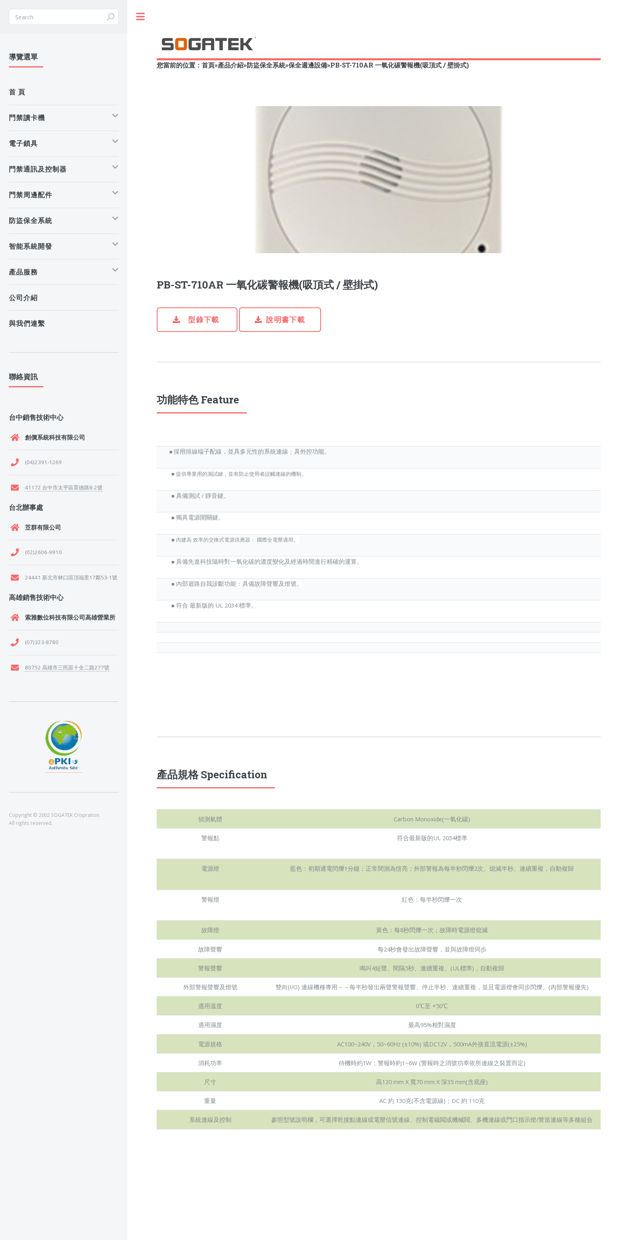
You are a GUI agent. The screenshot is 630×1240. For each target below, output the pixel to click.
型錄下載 (202, 319)
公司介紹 (23, 297)
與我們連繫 (27, 323)
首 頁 (17, 91)
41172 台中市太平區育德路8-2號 (63, 487)
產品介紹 (230, 65)
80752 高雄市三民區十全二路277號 (67, 667)
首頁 (208, 65)
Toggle (140, 16)
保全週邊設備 (307, 65)
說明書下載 (285, 319)
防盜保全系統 (266, 65)
